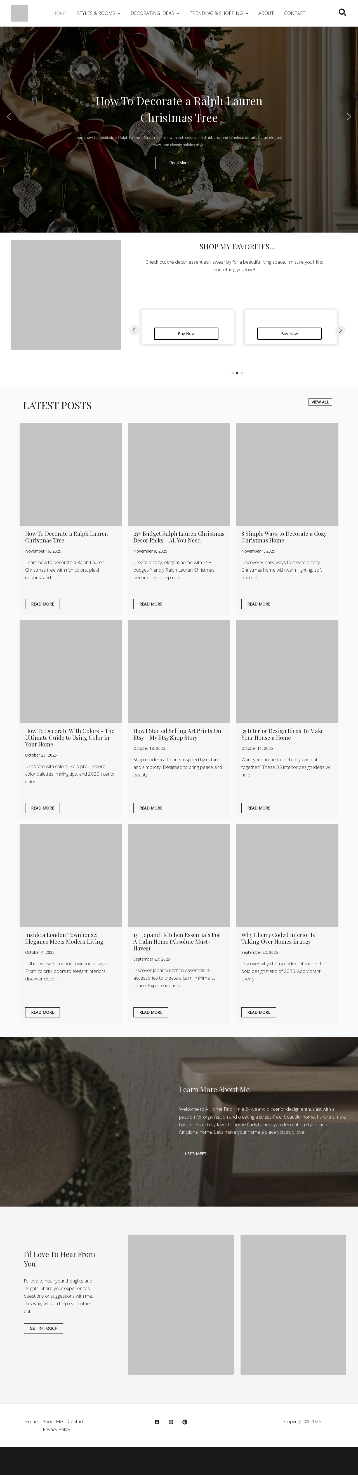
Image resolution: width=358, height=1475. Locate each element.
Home (31, 1421)
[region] (179, 117)
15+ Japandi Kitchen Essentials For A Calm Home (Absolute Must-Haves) (176, 941)
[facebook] (158, 1422)
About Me (53, 1421)
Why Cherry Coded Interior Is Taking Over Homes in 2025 (278, 938)
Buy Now (186, 333)
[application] (118, 13)
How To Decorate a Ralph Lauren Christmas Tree (66, 537)
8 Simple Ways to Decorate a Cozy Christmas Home (283, 537)
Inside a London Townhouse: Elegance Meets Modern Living (64, 938)
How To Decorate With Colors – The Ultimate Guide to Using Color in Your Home (69, 737)
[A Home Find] (19, 13)
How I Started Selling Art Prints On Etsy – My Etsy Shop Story (177, 734)
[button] (99, 13)
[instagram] (171, 1422)
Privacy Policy (56, 1429)
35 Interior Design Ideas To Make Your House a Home (282, 734)
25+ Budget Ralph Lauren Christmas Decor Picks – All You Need (179, 537)
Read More (42, 604)
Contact (76, 1421)
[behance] (185, 1422)
